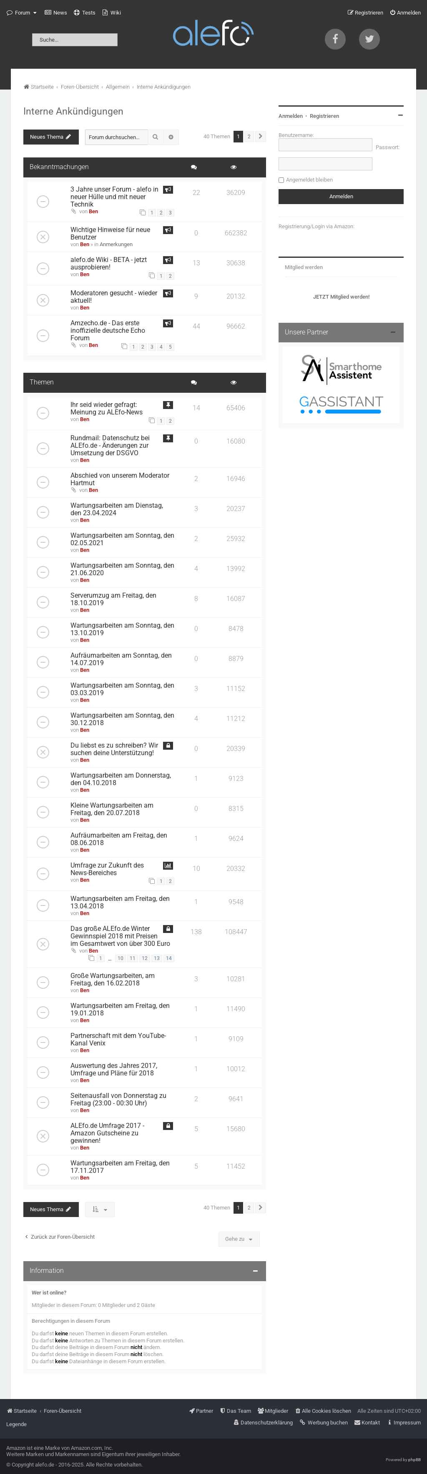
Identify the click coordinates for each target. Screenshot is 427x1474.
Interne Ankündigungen (73, 111)
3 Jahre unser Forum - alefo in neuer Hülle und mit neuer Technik (114, 197)
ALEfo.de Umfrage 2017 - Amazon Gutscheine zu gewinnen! (107, 1133)
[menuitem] (56, 13)
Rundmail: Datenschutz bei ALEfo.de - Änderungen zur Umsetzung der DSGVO (110, 445)
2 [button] (249, 137)
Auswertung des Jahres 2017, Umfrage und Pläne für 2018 (113, 1069)
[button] (260, 136)
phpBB (414, 1459)
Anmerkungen (116, 244)
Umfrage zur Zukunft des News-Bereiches (107, 869)
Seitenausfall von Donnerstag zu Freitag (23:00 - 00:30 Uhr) (118, 1099)
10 (120, 958)
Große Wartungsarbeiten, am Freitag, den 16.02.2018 (112, 979)
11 (133, 958)
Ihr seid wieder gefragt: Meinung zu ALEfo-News (106, 408)
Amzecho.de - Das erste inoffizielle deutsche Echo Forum (107, 330)
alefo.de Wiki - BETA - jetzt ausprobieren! (108, 263)
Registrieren (324, 116)
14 (169, 958)
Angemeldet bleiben (309, 180)
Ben (93, 211)
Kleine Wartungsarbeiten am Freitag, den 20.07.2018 (111, 809)
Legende (16, 1424)
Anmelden (291, 116)
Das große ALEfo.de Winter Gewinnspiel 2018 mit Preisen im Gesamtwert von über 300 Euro (120, 936)
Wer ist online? (49, 1292)
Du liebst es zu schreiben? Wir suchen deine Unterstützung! (114, 749)
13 (157, 958)
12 (145, 958)
